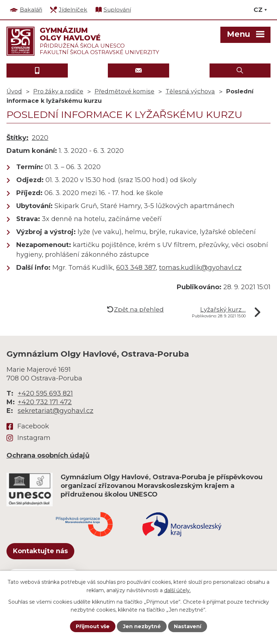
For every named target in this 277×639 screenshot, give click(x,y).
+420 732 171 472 (45, 402)
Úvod (14, 91)
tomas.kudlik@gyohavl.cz (200, 268)
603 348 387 (136, 268)
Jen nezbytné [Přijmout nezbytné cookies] (142, 626)
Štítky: (17, 138)
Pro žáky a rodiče (58, 91)
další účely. (177, 590)
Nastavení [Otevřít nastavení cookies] (187, 626)
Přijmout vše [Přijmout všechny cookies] (93, 626)
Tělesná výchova (190, 91)
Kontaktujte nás (40, 551)
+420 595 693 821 (45, 393)
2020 (40, 138)
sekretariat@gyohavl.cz (55, 411)
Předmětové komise (124, 91)
